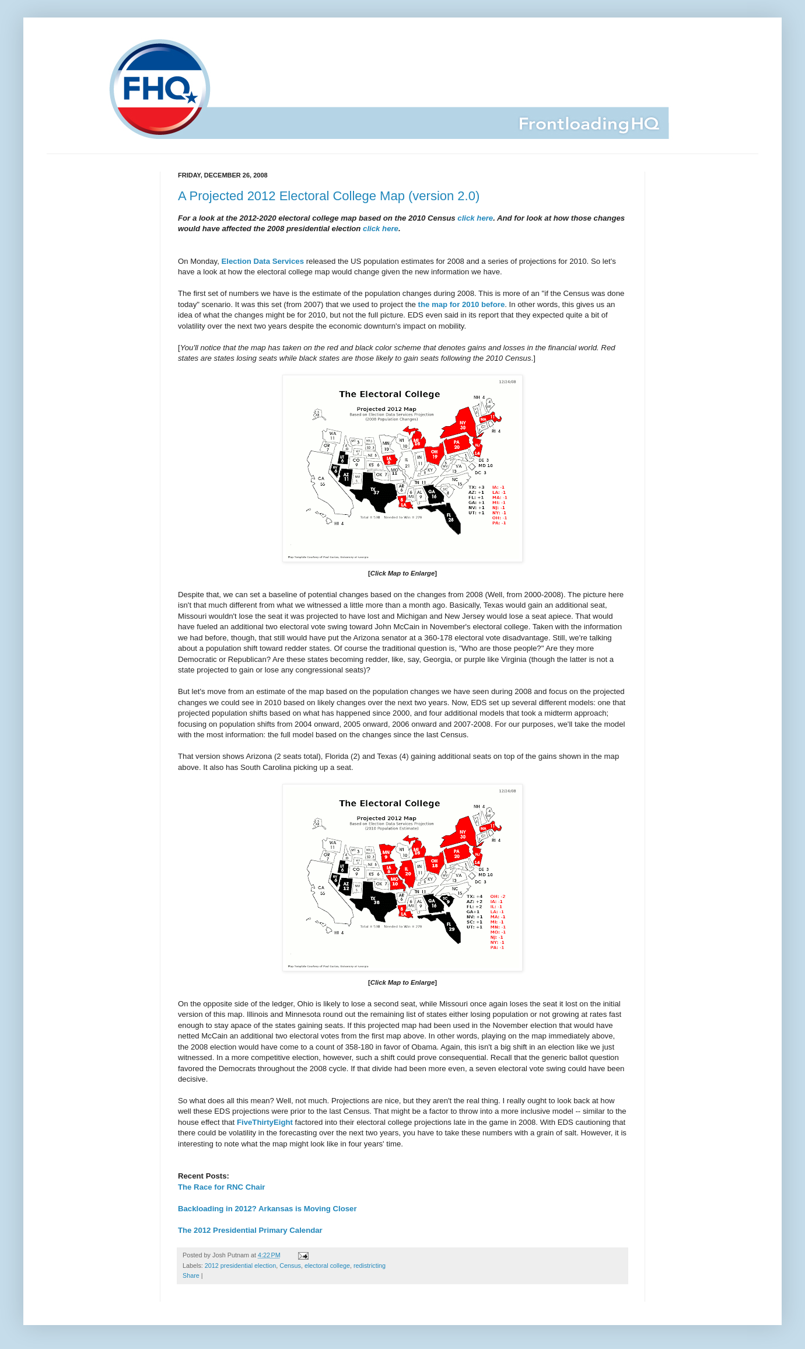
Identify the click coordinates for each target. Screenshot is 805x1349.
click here (475, 218)
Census (290, 1265)
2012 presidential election (240, 1265)
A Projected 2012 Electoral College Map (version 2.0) (329, 196)
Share (191, 1275)
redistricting (370, 1265)
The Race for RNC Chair (221, 1187)
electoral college (327, 1265)
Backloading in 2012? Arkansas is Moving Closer (267, 1208)
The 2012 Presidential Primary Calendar (250, 1230)
